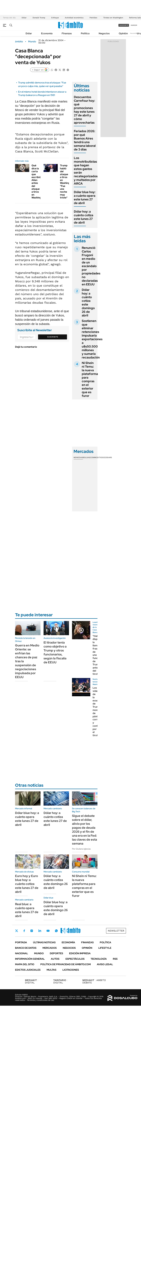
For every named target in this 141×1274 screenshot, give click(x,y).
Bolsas (86, 457)
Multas (51, 969)
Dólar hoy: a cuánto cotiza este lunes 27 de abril (83, 217)
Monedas (78, 457)
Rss (115, 958)
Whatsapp (56, 930)
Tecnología (99, 958)
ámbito (19, 41)
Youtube (47, 931)
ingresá (134, 25)
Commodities (96, 457)
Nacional (21, 953)
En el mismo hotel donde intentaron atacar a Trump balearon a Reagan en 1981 (42, 93)
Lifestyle (104, 947)
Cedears (107, 457)
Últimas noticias (44, 942)
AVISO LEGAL (105, 964)
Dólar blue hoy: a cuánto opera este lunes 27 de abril (84, 197)
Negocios (104, 33)
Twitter (16, 931)
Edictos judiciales (28, 969)
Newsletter (134, 33)
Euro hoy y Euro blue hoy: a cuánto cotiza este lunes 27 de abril (26, 884)
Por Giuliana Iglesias (81, 848)
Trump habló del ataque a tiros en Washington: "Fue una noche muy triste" (67, 181)
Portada (21, 942)
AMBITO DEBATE (94, 981)
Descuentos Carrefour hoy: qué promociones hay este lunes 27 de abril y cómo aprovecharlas (84, 110)
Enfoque (55, 18)
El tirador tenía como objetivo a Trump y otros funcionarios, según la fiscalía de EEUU (55, 652)
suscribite (123, 25)
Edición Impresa (80, 953)
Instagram (31, 930)
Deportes (56, 953)
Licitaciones (70, 969)
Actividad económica (74, 18)
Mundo (32, 41)
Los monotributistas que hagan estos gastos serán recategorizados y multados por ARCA (86, 170)
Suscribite (52, 337)
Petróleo (93, 18)
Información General (30, 958)
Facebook (24, 930)
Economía (47, 33)
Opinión (123, 33)
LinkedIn (39, 930)
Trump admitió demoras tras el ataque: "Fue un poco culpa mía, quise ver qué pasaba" (42, 84)
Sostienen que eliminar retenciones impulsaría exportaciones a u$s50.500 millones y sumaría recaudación (92, 339)
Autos (55, 958)
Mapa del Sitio (24, 964)
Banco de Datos (25, 947)
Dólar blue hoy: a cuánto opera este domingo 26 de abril (56, 908)
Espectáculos (75, 958)
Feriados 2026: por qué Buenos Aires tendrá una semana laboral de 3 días (85, 140)
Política (85, 33)
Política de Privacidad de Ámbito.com (65, 964)
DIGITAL (31, 981)
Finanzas (67, 33)
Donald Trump (39, 18)
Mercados (49, 947)
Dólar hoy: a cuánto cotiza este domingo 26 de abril (88, 302)
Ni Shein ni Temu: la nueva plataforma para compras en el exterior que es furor (90, 379)
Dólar (24, 18)
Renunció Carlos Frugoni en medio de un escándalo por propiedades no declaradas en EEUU (91, 266)
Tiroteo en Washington (113, 18)
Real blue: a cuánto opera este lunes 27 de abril (26, 910)
